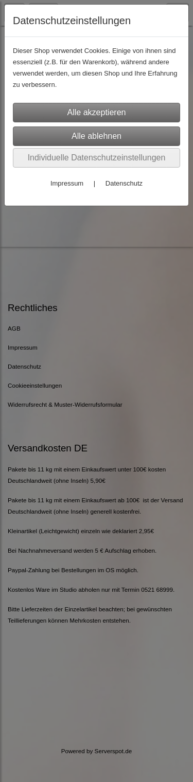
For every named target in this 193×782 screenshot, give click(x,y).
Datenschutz (124, 183)
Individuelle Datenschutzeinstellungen (97, 157)
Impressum (66, 183)
